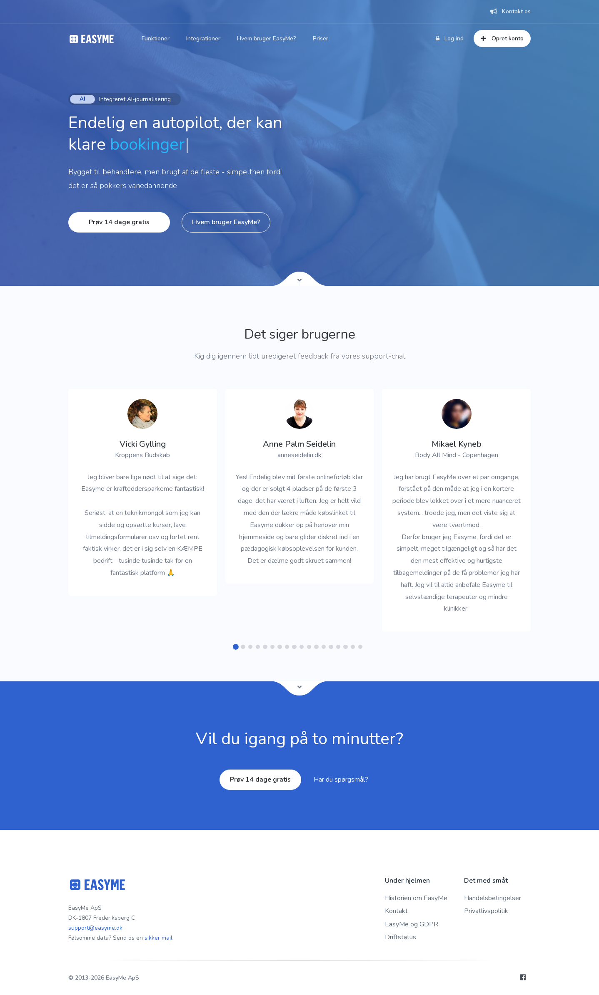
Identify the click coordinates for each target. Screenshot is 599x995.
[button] (236, 647)
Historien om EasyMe (416, 898)
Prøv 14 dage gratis (119, 222)
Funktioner (156, 38)
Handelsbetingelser (492, 898)
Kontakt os (510, 11)
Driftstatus (400, 937)
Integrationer (203, 38)
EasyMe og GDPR (411, 924)
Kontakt (396, 911)
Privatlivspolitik (486, 911)
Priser (320, 38)
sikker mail (158, 938)
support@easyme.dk (95, 928)
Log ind (450, 38)
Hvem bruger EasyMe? (266, 38)
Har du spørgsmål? (341, 779)
